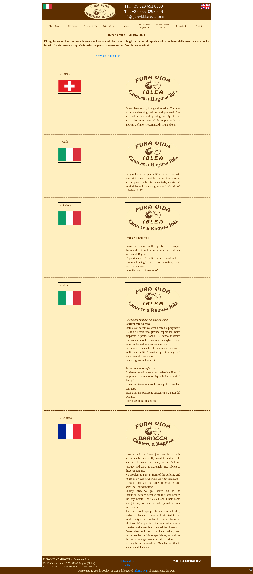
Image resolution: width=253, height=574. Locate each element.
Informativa (127, 561)
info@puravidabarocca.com (144, 16)
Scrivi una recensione (108, 55)
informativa (140, 570)
